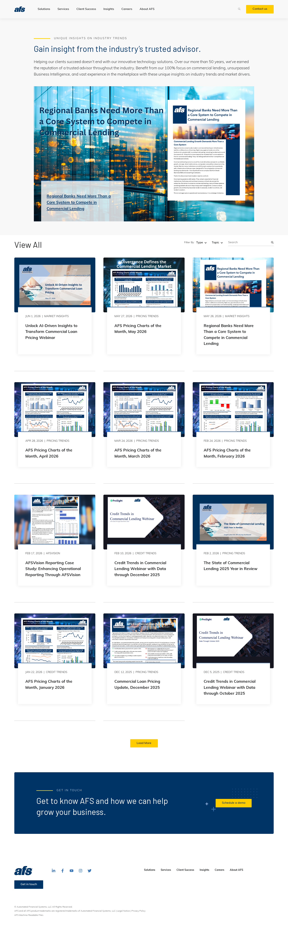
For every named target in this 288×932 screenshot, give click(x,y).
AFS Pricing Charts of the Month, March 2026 (137, 453)
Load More (144, 743)
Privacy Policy (138, 911)
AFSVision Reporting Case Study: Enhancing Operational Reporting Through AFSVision (53, 569)
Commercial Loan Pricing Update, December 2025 (137, 685)
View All (28, 244)
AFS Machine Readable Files (28, 915)
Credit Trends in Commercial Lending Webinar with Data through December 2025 (140, 569)
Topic (215, 242)
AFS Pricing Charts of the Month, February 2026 (227, 453)
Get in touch (29, 884)
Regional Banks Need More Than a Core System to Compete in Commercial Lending (229, 335)
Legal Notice (123, 911)
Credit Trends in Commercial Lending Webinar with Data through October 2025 (229, 688)
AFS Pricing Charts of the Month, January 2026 (48, 685)
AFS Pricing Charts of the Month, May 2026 (137, 329)
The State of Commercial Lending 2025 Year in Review (231, 566)
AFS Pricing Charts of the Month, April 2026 (48, 453)
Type (199, 242)
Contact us (260, 9)
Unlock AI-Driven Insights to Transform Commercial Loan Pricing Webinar (51, 332)
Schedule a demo (233, 802)
